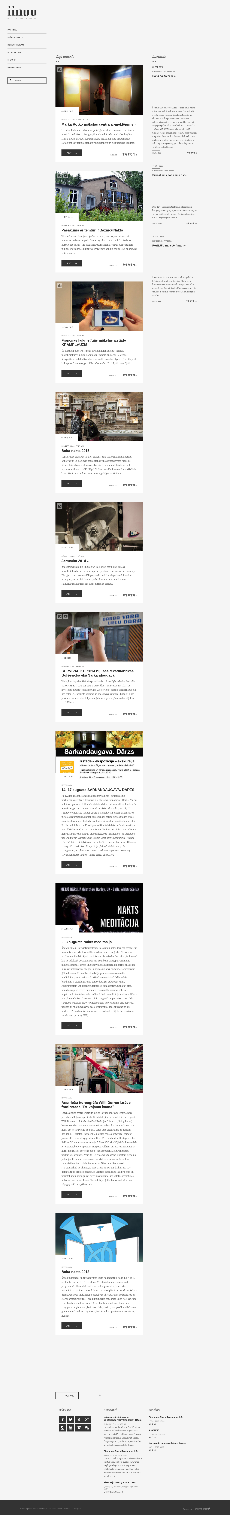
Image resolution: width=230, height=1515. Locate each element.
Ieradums (154, 1430)
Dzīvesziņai (13, 37)
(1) (135, 124)
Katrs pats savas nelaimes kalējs (167, 1443)
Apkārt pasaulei (83, 120)
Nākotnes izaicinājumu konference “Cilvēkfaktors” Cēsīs (123, 1418)
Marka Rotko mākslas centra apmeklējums (97, 124)
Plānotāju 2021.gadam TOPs (120, 1482)
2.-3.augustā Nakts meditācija (86, 942)
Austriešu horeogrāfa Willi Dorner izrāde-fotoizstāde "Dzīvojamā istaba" (96, 1105)
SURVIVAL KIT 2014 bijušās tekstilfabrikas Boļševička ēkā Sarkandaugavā (97, 673)
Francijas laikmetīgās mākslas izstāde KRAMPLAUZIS (93, 342)
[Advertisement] (126, 27)
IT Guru (11, 60)
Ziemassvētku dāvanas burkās (121, 1451)
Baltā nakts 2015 (75, 450)
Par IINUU (12, 30)
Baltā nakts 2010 (162, 76)
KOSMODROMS (201, 1509)
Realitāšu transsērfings (167, 246)
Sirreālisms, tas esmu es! (168, 175)
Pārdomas (168, 241)
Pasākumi (80, 226)
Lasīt (72, 152)
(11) (184, 246)
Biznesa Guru (14, 52)
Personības (169, 171)
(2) (175, 76)
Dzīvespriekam (15, 45)
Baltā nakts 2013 (75, 1272)
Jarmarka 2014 (73, 561)
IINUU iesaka (14, 67)
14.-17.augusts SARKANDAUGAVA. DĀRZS (97, 789)
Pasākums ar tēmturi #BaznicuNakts (92, 230)
